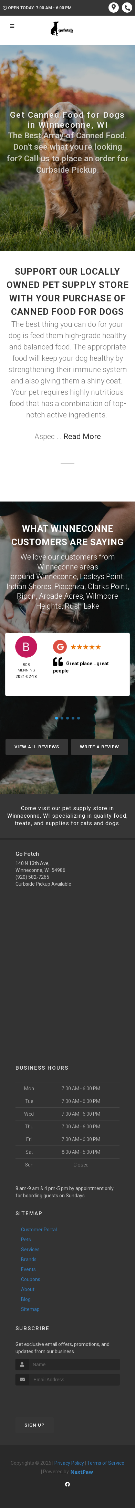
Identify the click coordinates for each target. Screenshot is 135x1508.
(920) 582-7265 (32, 877)
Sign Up (34, 1425)
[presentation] (52, 1398)
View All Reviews (36, 746)
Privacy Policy (69, 1463)
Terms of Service (105, 1463)
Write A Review (99, 746)
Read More (82, 436)
